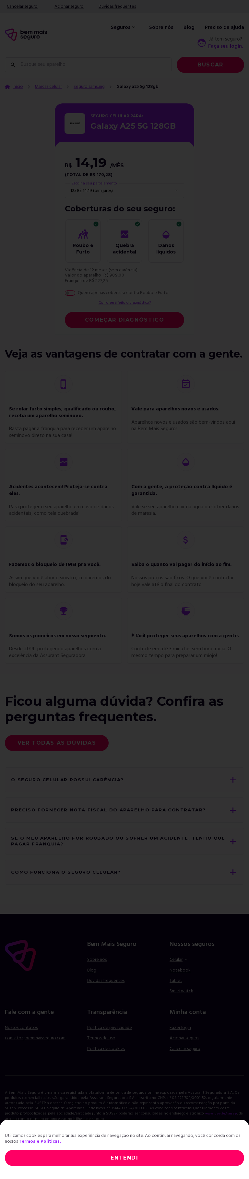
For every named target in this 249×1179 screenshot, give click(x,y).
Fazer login (180, 1046)
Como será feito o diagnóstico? (124, 303)
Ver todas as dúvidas (57, 744)
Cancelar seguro (22, 6)
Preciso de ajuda (224, 27)
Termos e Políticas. (40, 1141)
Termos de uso (101, 1056)
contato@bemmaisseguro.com (35, 1056)
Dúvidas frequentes (117, 6)
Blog (189, 27)
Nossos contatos (21, 1046)
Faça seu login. (225, 46)
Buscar (210, 65)
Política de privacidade (109, 1046)
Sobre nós (161, 27)
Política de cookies (106, 1067)
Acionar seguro (69, 6)
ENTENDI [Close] (124, 1158)
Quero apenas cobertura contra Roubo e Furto (123, 293)
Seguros (124, 27)
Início (18, 87)
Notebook (180, 988)
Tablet (176, 999)
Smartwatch (181, 1009)
